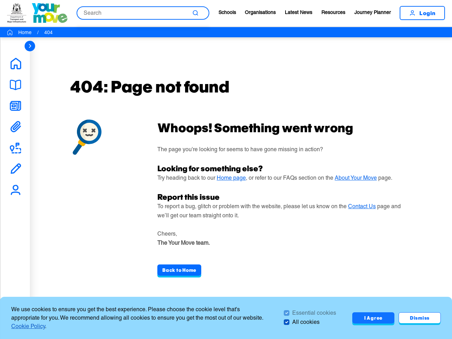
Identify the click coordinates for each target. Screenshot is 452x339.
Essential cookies (314, 313)
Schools (227, 12)
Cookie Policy (28, 326)
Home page (231, 178)
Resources (333, 12)
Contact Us (362, 206)
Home (25, 32)
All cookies (306, 322)
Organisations (260, 12)
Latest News (298, 12)
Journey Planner (372, 12)
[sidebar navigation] (30, 46)
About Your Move (356, 178)
